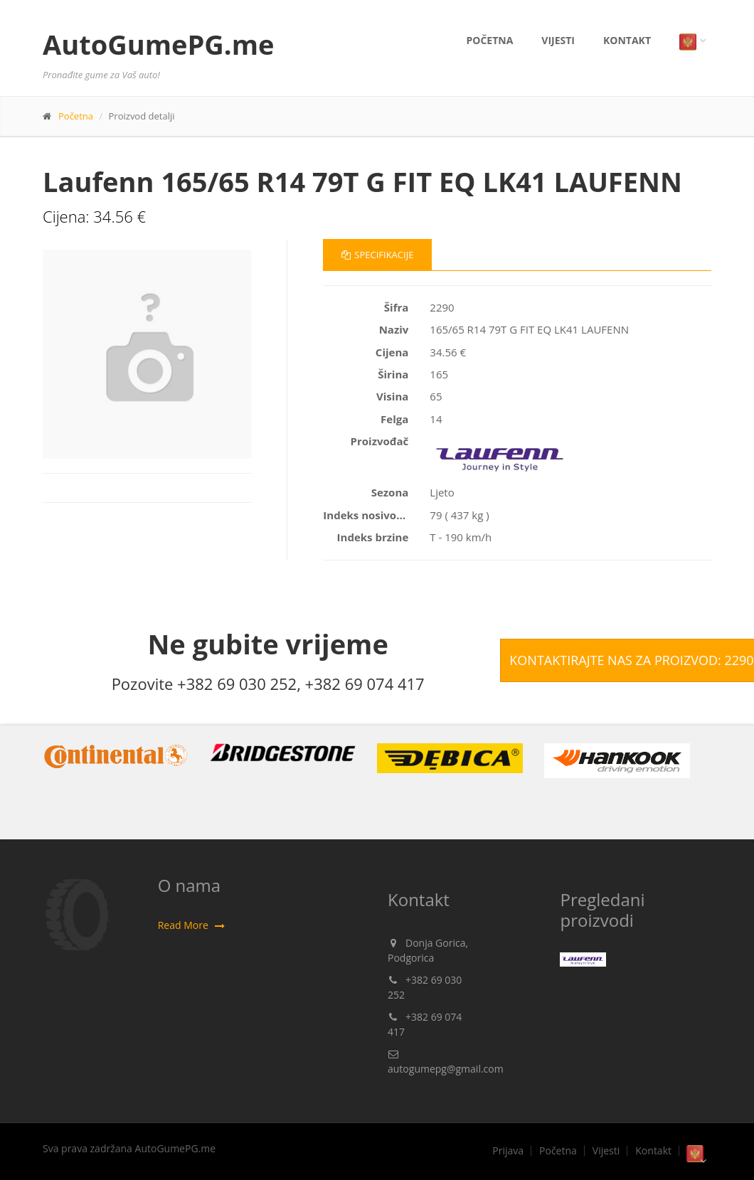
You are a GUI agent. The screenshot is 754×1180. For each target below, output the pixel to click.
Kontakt (627, 40)
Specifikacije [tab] (377, 254)
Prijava (508, 1151)
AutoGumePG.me (158, 44)
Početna (489, 40)
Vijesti (558, 40)
